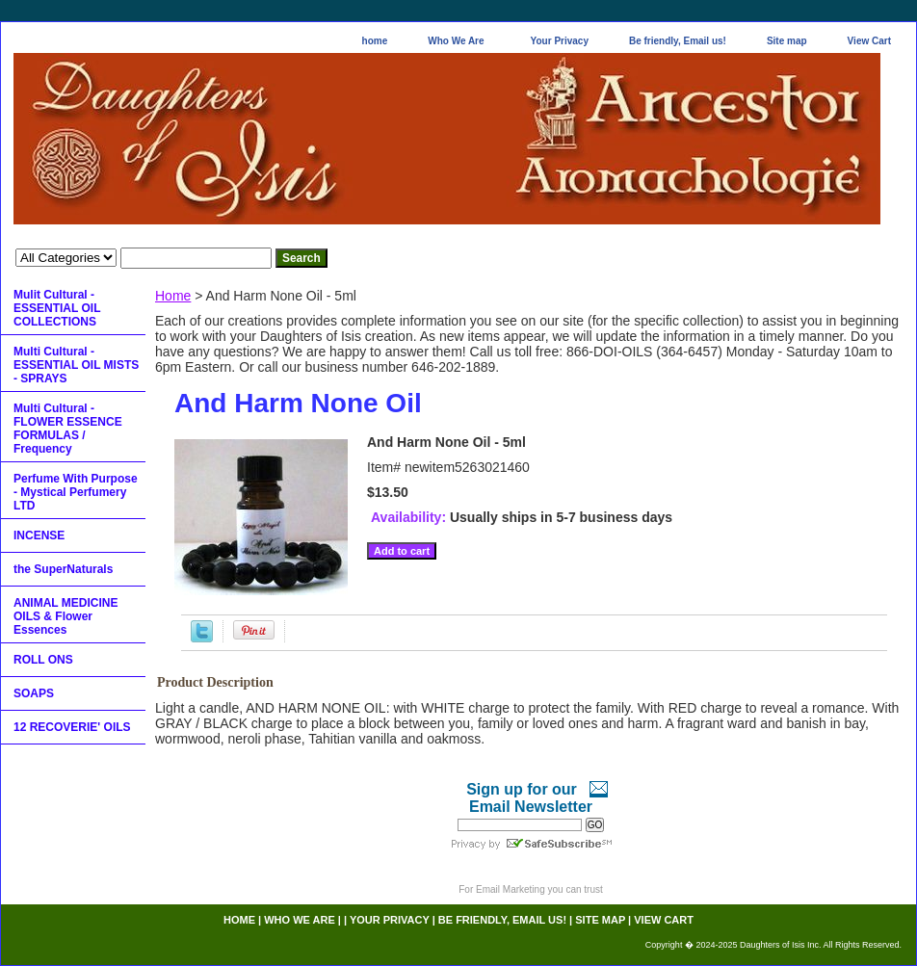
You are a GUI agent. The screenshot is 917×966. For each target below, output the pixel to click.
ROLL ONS (43, 659)
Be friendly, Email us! (677, 41)
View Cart (869, 41)
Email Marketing (510, 889)
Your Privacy (560, 41)
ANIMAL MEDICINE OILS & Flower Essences (65, 616)
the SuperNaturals (63, 569)
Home (173, 295)
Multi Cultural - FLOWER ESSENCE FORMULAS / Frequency (67, 429)
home (375, 41)
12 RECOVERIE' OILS (72, 727)
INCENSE (39, 535)
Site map (787, 41)
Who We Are (456, 41)
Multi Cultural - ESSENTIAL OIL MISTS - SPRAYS (76, 365)
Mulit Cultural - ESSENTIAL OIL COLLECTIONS (56, 308)
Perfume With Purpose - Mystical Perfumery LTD (75, 492)
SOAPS (33, 693)
